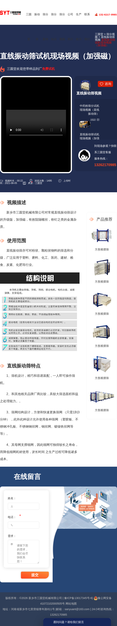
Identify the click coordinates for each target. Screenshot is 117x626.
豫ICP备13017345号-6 (78, 598)
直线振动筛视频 (88, 93)
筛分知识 (54, 27)
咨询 (108, 84)
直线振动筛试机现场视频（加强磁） (89, 138)
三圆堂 (28, 27)
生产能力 (79, 27)
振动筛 (37, 27)
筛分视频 (62, 27)
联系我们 (87, 27)
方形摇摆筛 (102, 249)
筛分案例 (45, 27)
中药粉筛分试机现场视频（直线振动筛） (89, 109)
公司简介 (70, 27)
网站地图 (71, 603)
